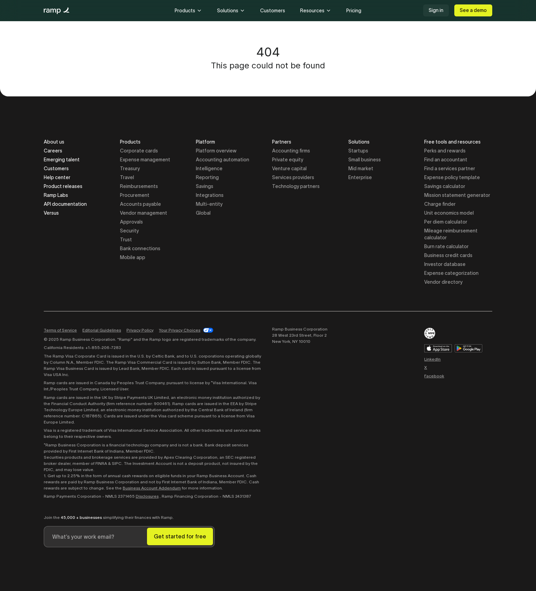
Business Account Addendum (152, 488)
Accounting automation (222, 159)
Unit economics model (449, 213)
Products (188, 10)
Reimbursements (139, 186)
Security (129, 230)
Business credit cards (448, 255)
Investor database (445, 264)
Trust (126, 239)
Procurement (134, 195)
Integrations (210, 195)
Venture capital (289, 168)
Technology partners (296, 186)
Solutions (231, 10)
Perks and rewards (445, 150)
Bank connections (140, 248)
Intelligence (209, 168)
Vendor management (143, 213)
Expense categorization (451, 273)
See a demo (473, 10)
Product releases (63, 186)
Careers (53, 150)
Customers (272, 10)
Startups (358, 150)
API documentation (65, 204)
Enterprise (360, 177)
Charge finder (440, 204)
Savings (204, 186)
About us (54, 142)
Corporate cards (139, 150)
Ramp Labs (56, 195)
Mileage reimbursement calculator (451, 234)
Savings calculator (444, 186)
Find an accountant (445, 159)
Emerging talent (62, 159)
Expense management (145, 159)
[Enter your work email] (95, 536)
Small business (364, 159)
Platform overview (216, 150)
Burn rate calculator (446, 246)
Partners (281, 142)
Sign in (436, 10)
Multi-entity (209, 204)
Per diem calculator (445, 222)
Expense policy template (452, 177)
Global (203, 213)
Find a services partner (449, 168)
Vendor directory (443, 282)
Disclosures (147, 496)
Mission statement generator (457, 195)
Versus (51, 213)
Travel (127, 177)
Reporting (207, 177)
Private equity (287, 159)
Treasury (130, 168)
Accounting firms (291, 150)
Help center (57, 177)
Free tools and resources (452, 142)
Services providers (293, 177)
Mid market (360, 168)
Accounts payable (140, 204)
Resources (315, 10)
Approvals (131, 222)
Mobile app (132, 257)
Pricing (353, 10)
